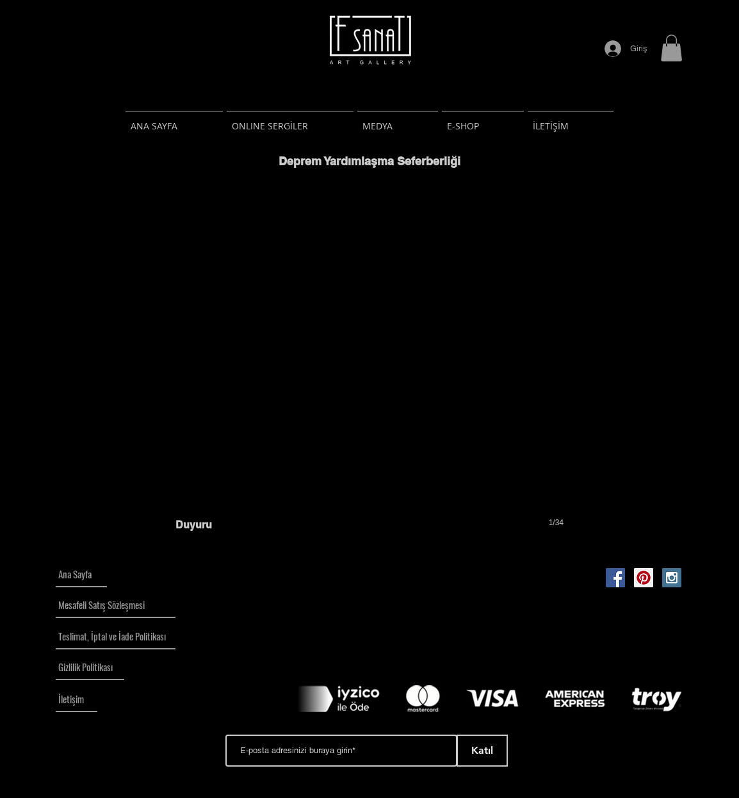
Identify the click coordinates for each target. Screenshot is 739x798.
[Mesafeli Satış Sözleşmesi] (115, 605)
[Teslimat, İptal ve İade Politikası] (115, 636)
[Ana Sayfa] (81, 574)
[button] (671, 48)
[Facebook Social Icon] (615, 577)
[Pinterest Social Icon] (643, 577)
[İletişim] (76, 699)
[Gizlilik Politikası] (90, 667)
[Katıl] (482, 751)
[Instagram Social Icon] (671, 577)
